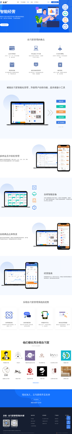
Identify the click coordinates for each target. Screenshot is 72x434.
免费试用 (55, 2)
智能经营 (56, 418)
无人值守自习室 (45, 418)
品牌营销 (56, 421)
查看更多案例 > (36, 382)
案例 (28, 2)
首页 (18, 2)
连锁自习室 (44, 423)
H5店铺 (32, 418)
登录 (48, 2)
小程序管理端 (33, 425)
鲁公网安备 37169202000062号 (62, 433)
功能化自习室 (44, 421)
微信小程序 (33, 421)
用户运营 (56, 423)
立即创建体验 (4, 24)
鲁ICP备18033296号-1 (31, 432)
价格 (32, 2)
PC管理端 (32, 423)
